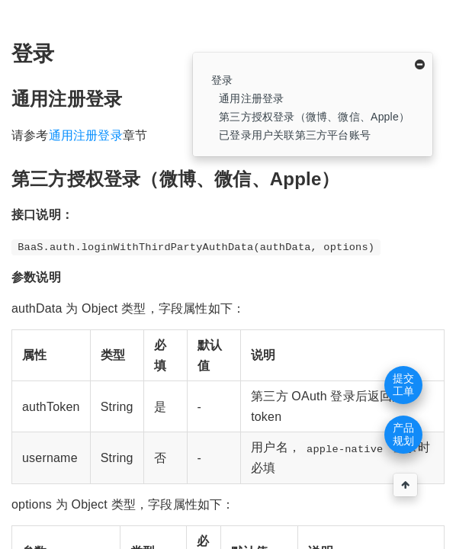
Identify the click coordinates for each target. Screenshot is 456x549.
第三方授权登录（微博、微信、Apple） (314, 117)
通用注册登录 (251, 98)
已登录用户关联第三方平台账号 (295, 135)
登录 (222, 80)
